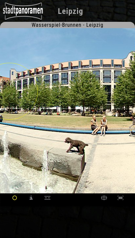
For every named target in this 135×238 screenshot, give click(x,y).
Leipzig (70, 11)
